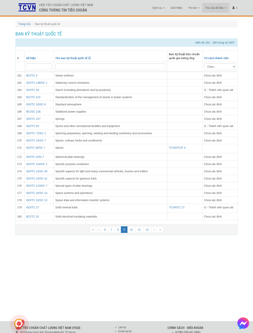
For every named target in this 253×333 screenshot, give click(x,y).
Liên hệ (122, 327)
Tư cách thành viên (216, 58)
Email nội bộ (125, 331)
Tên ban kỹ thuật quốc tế (71, 58)
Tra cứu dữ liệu (215, 7)
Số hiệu (31, 58)
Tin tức (193, 7)
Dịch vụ (159, 7)
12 (147, 229)
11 (139, 229)
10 (131, 229)
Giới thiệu (176, 7)
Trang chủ (24, 24)
